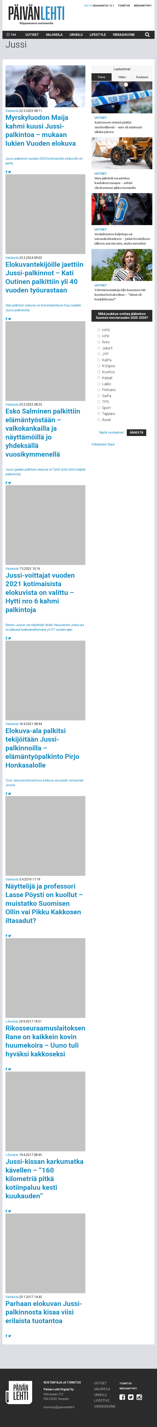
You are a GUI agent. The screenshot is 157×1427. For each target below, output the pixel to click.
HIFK (106, 330)
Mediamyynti (143, 5)
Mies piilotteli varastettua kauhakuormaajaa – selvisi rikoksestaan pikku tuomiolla (115, 183)
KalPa (106, 360)
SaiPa (106, 396)
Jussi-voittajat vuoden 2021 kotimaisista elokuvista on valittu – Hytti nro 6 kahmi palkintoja (40, 592)
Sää (11, 34)
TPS (105, 402)
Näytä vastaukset (111, 432)
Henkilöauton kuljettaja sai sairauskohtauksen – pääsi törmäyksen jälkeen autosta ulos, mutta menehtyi (122, 238)
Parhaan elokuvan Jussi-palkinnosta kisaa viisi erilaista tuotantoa (43, 1312)
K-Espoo (108, 366)
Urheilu (76, 35)
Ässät (106, 420)
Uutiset (32, 35)
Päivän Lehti (36, 14)
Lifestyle (98, 35)
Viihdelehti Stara (103, 444)
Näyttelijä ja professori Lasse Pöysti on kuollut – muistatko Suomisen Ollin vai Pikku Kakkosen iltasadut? (44, 903)
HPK (106, 336)
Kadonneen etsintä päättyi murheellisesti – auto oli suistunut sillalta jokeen (118, 127)
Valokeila (54, 35)
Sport (106, 408)
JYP (105, 354)
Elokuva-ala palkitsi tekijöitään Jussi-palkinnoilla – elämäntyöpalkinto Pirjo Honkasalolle (42, 748)
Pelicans (109, 390)
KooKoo (108, 372)
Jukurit (107, 348)
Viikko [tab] (122, 77)
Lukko (106, 384)
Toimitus (124, 5)
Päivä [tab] (101, 77)
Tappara (108, 414)
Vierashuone (124, 35)
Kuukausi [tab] (142, 77)
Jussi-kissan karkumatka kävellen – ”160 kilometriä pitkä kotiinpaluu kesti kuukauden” (44, 1178)
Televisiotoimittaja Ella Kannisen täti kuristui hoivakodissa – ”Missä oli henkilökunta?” (120, 294)
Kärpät (107, 378)
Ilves (106, 342)
